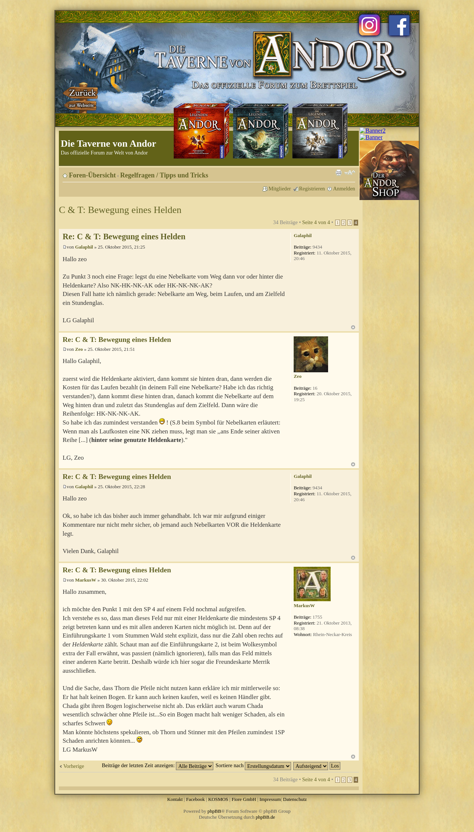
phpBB (214, 811)
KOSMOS (218, 799)
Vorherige (73, 766)
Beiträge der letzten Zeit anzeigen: (157, 765)
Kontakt (175, 799)
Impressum (270, 799)
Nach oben (353, 327)
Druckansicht (338, 172)
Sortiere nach (253, 765)
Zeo (79, 349)
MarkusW (85, 580)
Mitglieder (279, 189)
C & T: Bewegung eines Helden (120, 209)
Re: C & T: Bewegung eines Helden (124, 236)
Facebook (195, 799)
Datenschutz (295, 799)
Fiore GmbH (243, 799)
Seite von (316, 222)
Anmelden (344, 189)
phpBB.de (265, 817)
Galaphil (84, 247)
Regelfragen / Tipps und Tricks (164, 175)
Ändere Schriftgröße (349, 172)
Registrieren (312, 189)
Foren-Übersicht (92, 175)
